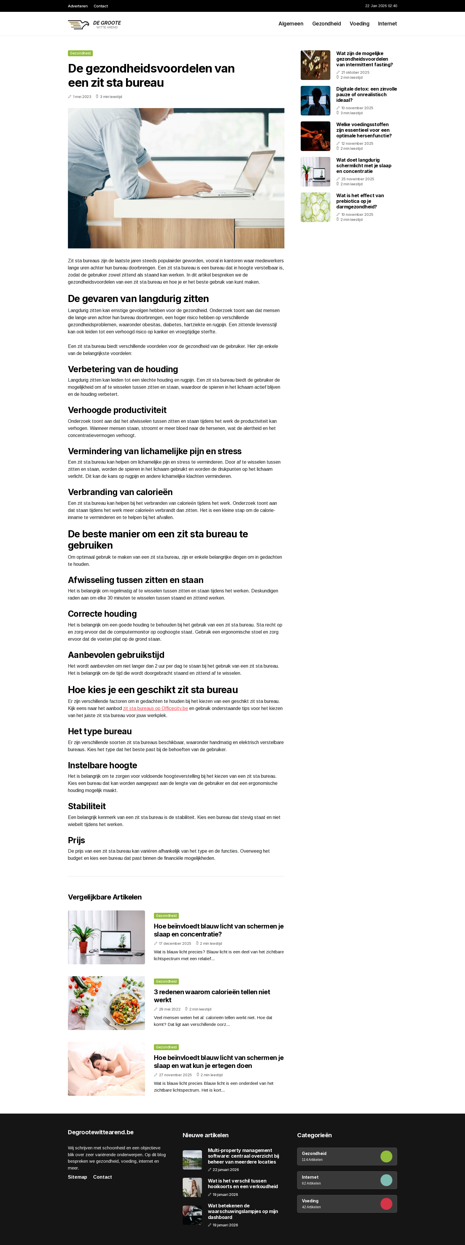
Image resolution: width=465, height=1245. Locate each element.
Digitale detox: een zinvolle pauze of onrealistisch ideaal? (366, 94)
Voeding (359, 24)
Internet (387, 24)
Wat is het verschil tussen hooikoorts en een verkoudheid (243, 1183)
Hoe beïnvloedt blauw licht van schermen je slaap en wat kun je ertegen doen (219, 1061)
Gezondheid (326, 24)
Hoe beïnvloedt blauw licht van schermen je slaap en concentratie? (219, 930)
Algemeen (290, 24)
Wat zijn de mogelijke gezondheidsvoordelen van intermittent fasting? (364, 59)
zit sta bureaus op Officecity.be (155, 708)
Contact (101, 6)
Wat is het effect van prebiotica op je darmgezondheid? (360, 201)
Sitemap (77, 1177)
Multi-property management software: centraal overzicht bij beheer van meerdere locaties (243, 1156)
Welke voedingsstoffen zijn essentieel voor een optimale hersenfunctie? (364, 130)
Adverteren (78, 6)
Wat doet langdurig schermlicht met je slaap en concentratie (363, 165)
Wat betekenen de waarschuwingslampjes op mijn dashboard (243, 1211)
